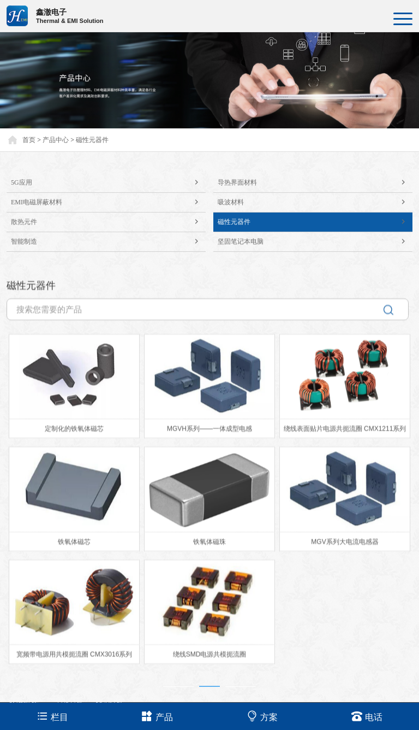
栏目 (52, 716)
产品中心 (56, 140)
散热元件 (108, 231)
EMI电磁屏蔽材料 (108, 211)
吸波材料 (315, 211)
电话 (366, 716)
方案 (262, 716)
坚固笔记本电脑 (315, 251)
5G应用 (108, 192)
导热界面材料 (315, 192)
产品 (157, 716)
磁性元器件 (92, 140)
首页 (28, 140)
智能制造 (108, 251)
